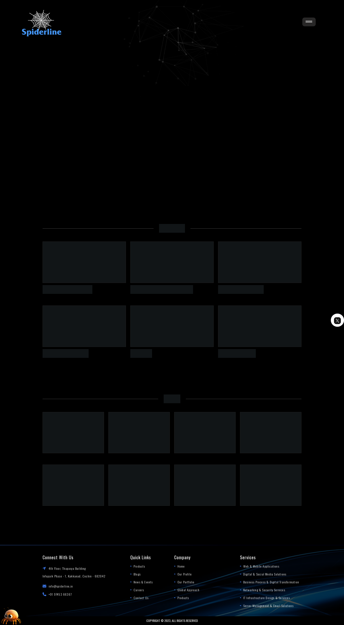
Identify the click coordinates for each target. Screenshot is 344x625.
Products (139, 566)
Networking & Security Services (264, 590)
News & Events (143, 582)
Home (181, 566)
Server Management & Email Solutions (268, 605)
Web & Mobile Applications (261, 566)
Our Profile (184, 574)
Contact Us (141, 597)
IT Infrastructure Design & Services (266, 597)
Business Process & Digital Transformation (271, 582)
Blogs (137, 574)
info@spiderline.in (61, 586)
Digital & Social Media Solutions (264, 574)
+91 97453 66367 (60, 594)
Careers (139, 590)
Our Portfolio (186, 582)
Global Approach (188, 590)
